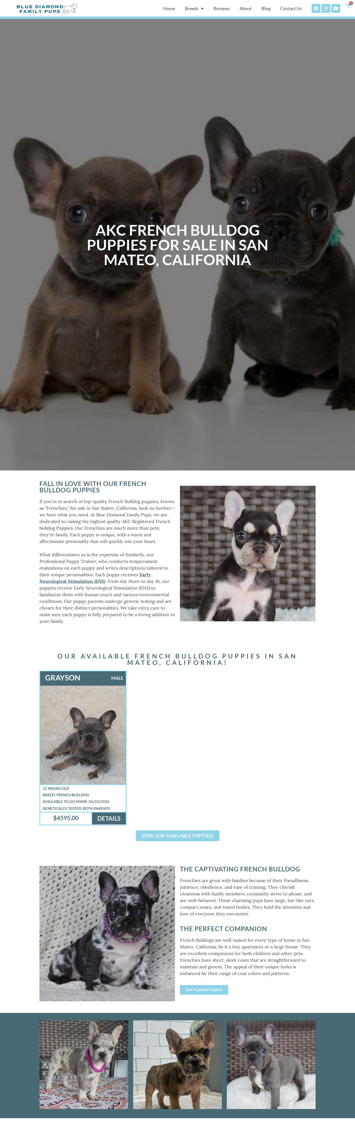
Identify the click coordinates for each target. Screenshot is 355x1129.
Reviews (221, 8)
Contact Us (291, 8)
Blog (266, 8)
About (246, 8)
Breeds (194, 8)
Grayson (62, 677)
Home (169, 8)
